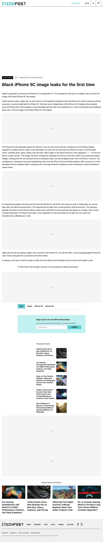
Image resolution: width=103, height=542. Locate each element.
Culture (70, 524)
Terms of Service (24, 533)
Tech (16, 77)
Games (60, 524)
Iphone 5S (49, 306)
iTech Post (28, 267)
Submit (74, 327)
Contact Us (13, 533)
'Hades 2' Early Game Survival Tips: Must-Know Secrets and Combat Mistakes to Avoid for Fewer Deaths (45, 394)
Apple (29, 306)
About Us (5, 533)
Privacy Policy (35, 533)
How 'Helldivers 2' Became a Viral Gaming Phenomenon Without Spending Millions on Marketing (45, 408)
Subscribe (75, 3)
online (88, 153)
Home (29, 524)
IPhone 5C (39, 306)
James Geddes (7, 77)
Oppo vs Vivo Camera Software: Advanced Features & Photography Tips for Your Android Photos (45, 380)
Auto (53, 524)
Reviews (37, 524)
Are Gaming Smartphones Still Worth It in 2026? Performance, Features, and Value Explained (45, 367)
